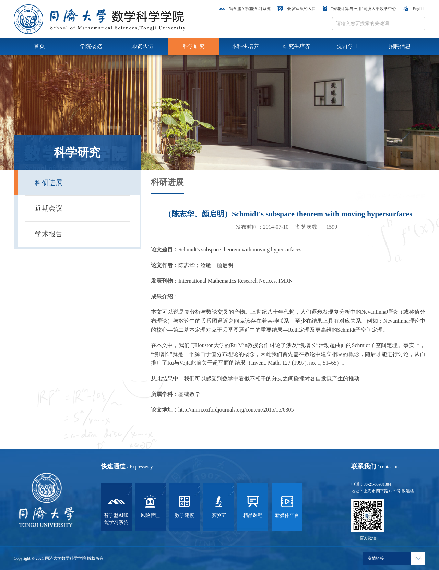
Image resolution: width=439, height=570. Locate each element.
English (414, 8)
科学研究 (194, 46)
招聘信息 (400, 46)
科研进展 (415, 186)
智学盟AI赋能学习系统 (245, 8)
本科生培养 (245, 46)
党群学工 (348, 46)
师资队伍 (142, 46)
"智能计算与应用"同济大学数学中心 (359, 8)
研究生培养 (296, 46)
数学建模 (184, 506)
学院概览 (91, 46)
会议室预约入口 (296, 8)
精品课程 (252, 506)
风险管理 (150, 506)
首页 (39, 46)
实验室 (218, 506)
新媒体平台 (287, 506)
